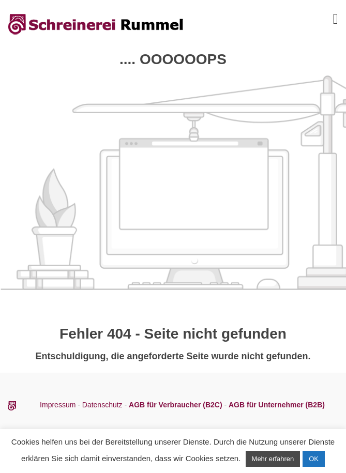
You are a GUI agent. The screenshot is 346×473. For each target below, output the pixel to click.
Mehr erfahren (273, 459)
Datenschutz (102, 405)
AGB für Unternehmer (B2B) (277, 405)
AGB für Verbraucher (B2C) (176, 405)
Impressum (59, 405)
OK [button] (314, 459)
